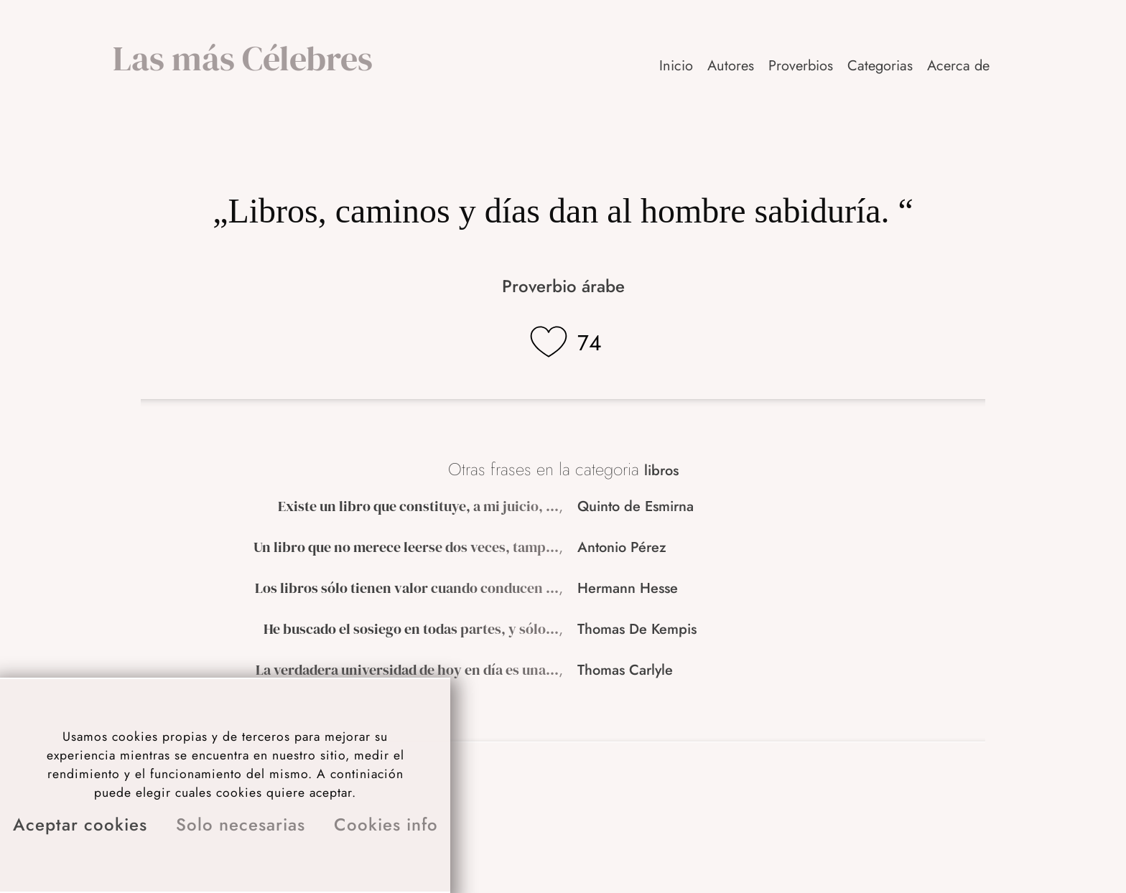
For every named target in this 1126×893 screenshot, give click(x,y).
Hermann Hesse (627, 588)
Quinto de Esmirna (635, 506)
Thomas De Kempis (637, 629)
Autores (730, 65)
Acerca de (958, 65)
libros (661, 470)
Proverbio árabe (563, 286)
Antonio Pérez (621, 547)
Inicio (676, 65)
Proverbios (800, 65)
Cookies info (386, 824)
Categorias (880, 65)
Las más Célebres (243, 58)
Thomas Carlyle (625, 670)
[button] (959, 65)
